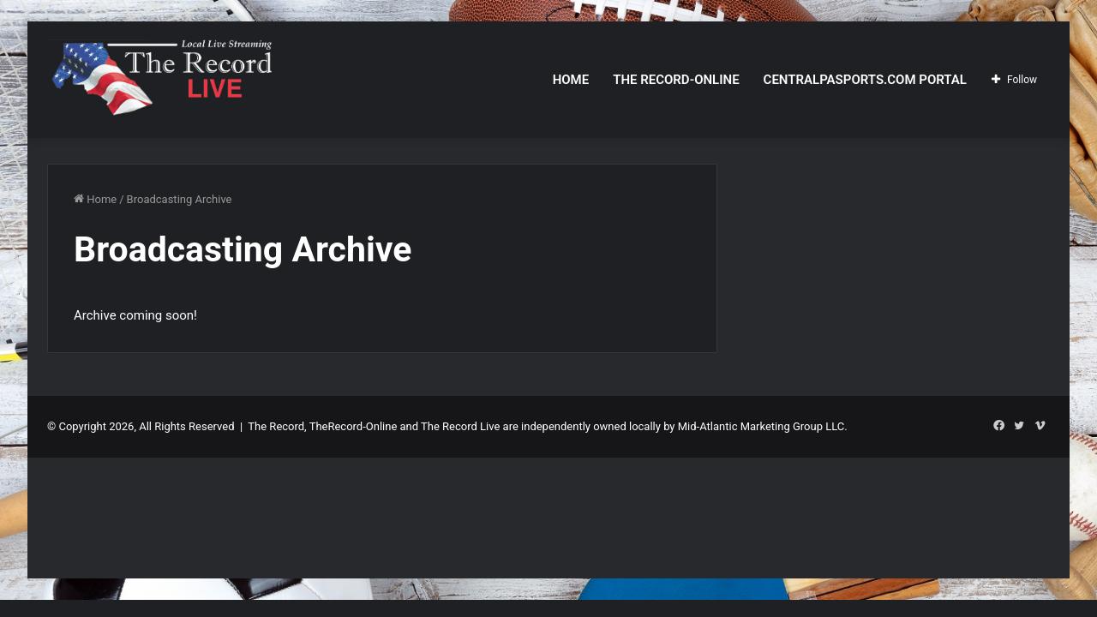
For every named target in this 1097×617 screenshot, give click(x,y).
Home (571, 79)
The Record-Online (676, 79)
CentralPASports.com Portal (865, 79)
